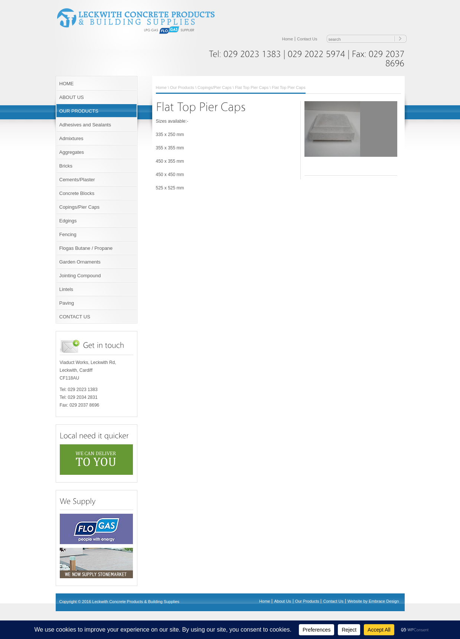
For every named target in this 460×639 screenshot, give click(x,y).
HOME (66, 83)
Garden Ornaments (80, 262)
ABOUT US (71, 97)
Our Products (182, 87)
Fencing (67, 234)
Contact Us (307, 39)
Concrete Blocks (77, 193)
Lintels (66, 289)
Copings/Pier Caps (79, 207)
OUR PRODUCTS (78, 111)
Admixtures (71, 138)
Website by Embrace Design (373, 601)
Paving (66, 303)
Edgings (68, 221)
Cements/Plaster (77, 179)
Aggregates (71, 152)
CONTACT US (74, 317)
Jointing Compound (80, 275)
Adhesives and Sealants (85, 125)
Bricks (65, 166)
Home (287, 39)
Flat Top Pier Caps (251, 87)
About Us (282, 601)
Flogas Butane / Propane (86, 248)
